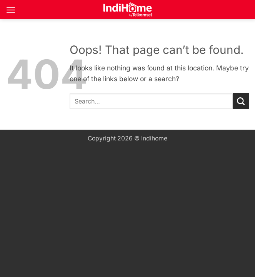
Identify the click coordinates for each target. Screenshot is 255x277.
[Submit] (241, 101)
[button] (11, 10)
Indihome (154, 138)
